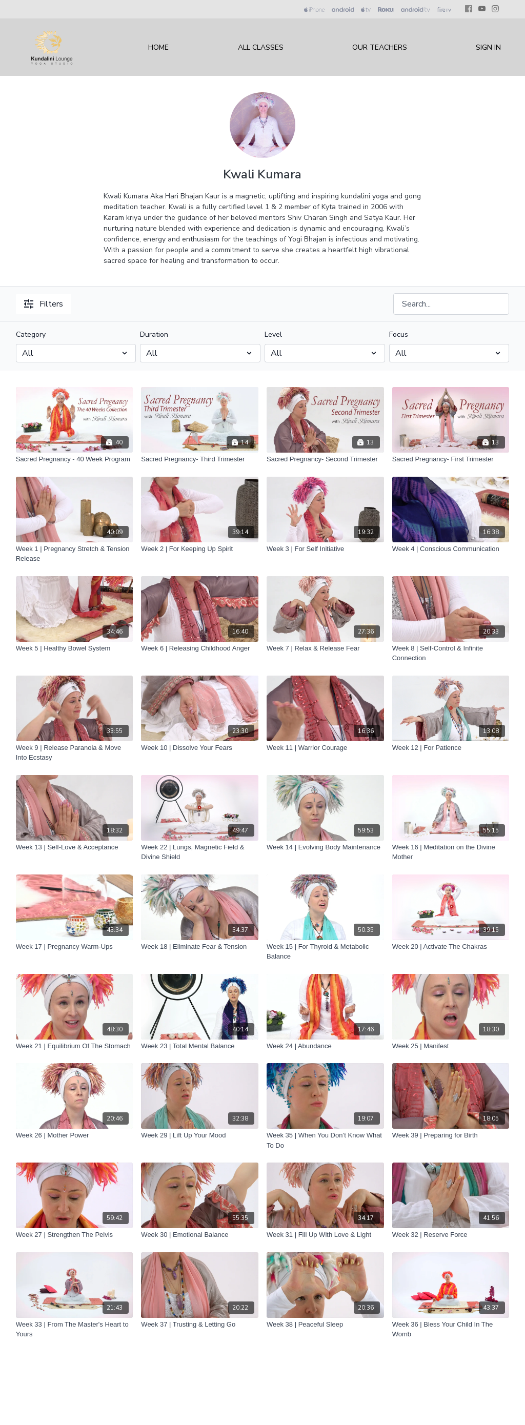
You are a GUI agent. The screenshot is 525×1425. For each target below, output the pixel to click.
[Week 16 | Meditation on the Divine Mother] (451, 852)
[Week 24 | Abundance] (325, 1046)
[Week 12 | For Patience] (451, 748)
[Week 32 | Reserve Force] (451, 1235)
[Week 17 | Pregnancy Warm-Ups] (74, 947)
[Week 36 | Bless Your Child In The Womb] (451, 1329)
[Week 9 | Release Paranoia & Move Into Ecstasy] (74, 753)
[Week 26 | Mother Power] (74, 1135)
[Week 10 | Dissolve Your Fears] (199, 748)
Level (273, 334)
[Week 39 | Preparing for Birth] (451, 1135)
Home (158, 47)
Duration (154, 334)
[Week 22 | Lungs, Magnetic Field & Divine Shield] (199, 852)
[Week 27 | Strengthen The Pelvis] (74, 1235)
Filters (43, 304)
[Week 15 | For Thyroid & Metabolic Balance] (325, 952)
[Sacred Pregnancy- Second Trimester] (325, 459)
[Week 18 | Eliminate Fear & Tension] (199, 947)
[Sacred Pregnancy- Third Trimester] (199, 459)
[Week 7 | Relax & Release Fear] (325, 648)
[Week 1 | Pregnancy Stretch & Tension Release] (74, 554)
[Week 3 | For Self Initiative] (325, 549)
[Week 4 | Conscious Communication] (451, 549)
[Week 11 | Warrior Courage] (325, 748)
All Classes (261, 47)
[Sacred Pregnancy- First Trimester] (451, 459)
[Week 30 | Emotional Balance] (199, 1235)
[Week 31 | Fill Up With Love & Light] (325, 1235)
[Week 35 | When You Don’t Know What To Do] (325, 1140)
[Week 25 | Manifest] (451, 1046)
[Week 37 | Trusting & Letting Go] (199, 1324)
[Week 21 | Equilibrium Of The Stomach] (74, 1046)
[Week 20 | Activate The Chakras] (451, 947)
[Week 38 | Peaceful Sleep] (325, 1324)
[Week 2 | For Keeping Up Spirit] (199, 549)
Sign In (488, 47)
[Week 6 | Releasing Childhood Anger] (199, 648)
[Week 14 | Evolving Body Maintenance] (325, 847)
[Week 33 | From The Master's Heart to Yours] (74, 1329)
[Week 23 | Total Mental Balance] (199, 1046)
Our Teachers (379, 47)
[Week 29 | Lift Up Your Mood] (199, 1135)
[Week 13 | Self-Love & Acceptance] (74, 847)
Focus (398, 334)
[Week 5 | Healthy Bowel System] (74, 648)
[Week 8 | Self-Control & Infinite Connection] (451, 653)
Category (31, 334)
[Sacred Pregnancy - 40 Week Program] (74, 459)
